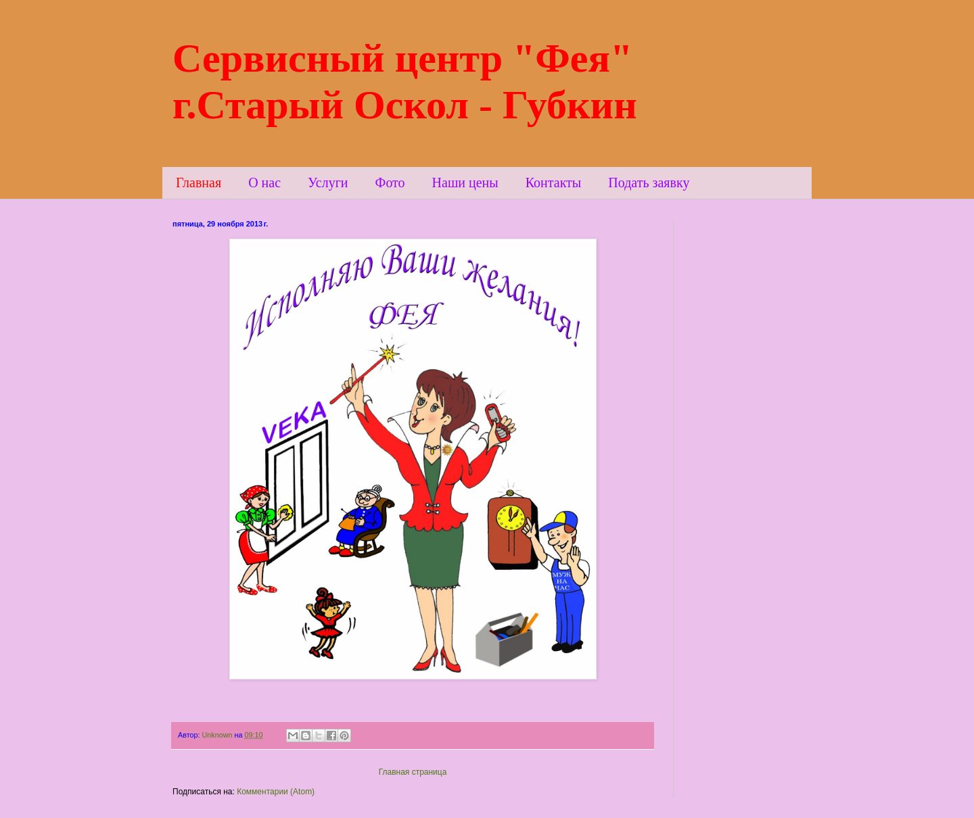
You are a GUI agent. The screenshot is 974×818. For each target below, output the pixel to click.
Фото (390, 182)
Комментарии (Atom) (276, 791)
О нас (264, 182)
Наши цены (465, 182)
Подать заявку (648, 182)
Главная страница (413, 772)
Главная (198, 182)
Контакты (554, 182)
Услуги (328, 182)
